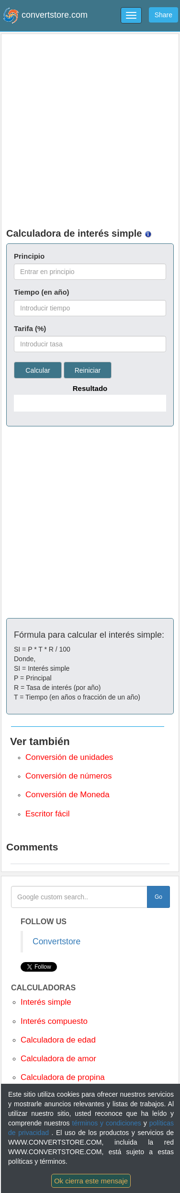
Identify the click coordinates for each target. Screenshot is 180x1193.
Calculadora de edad (58, 1039)
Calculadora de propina (63, 1077)
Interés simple (46, 1002)
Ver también (40, 741)
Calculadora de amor (58, 1058)
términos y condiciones (108, 1123)
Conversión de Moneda (67, 794)
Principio (29, 256)
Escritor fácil (47, 813)
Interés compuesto (54, 1021)
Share (163, 15)
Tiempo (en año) (41, 292)
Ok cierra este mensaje (91, 1181)
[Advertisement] (90, 128)
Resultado (90, 388)
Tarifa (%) (30, 328)
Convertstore (56, 941)
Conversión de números (68, 775)
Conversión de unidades (69, 757)
